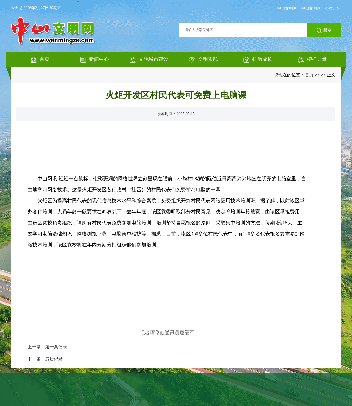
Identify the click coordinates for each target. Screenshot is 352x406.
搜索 (324, 30)
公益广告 (333, 8)
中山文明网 (311, 8)
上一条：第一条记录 (47, 347)
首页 (309, 74)
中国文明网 (287, 8)
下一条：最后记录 (45, 359)
